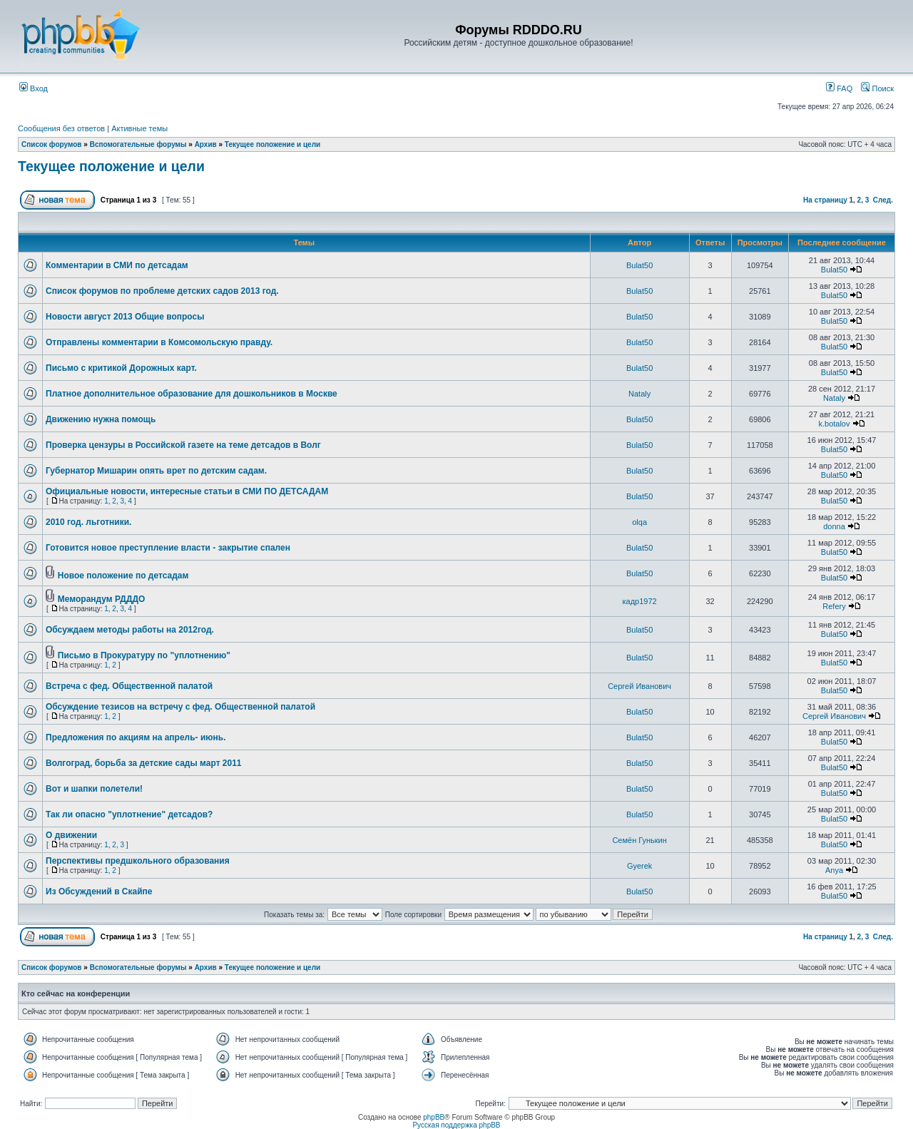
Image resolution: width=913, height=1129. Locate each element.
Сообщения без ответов (61, 128)
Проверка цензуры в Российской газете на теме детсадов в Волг (183, 445)
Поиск (877, 88)
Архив (206, 144)
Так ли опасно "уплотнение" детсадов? (129, 814)
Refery (833, 606)
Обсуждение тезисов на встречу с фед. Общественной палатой (180, 707)
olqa (639, 522)
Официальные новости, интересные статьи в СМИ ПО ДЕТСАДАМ (187, 491)
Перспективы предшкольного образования (138, 861)
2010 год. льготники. (88, 522)
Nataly (639, 393)
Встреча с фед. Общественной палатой (129, 686)
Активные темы (139, 128)
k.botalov (834, 423)
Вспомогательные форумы (138, 144)
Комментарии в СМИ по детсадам (117, 265)
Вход (33, 88)
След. (883, 200)
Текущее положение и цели (272, 144)
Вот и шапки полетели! (94, 789)
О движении (71, 835)
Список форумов (51, 144)
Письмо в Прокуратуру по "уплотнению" (144, 655)
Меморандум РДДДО (102, 599)
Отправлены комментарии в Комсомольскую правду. (159, 342)
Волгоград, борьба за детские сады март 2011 (144, 763)
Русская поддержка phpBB (456, 1125)
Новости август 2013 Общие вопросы (125, 317)
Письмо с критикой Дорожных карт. (121, 368)
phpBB (433, 1117)
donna (834, 526)
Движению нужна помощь (100, 419)
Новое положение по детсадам (123, 576)
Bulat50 (639, 265)
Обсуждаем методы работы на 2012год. (130, 630)
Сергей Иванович (639, 686)
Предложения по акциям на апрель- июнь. (136, 737)
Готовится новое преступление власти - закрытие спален (168, 548)
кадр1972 (640, 601)
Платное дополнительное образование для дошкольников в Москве (191, 394)
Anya (834, 870)
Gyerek (639, 866)
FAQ (839, 88)
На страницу (825, 200)
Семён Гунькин (639, 840)
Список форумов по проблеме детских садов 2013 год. (162, 291)
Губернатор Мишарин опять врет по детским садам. (156, 471)
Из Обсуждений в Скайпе (99, 891)
